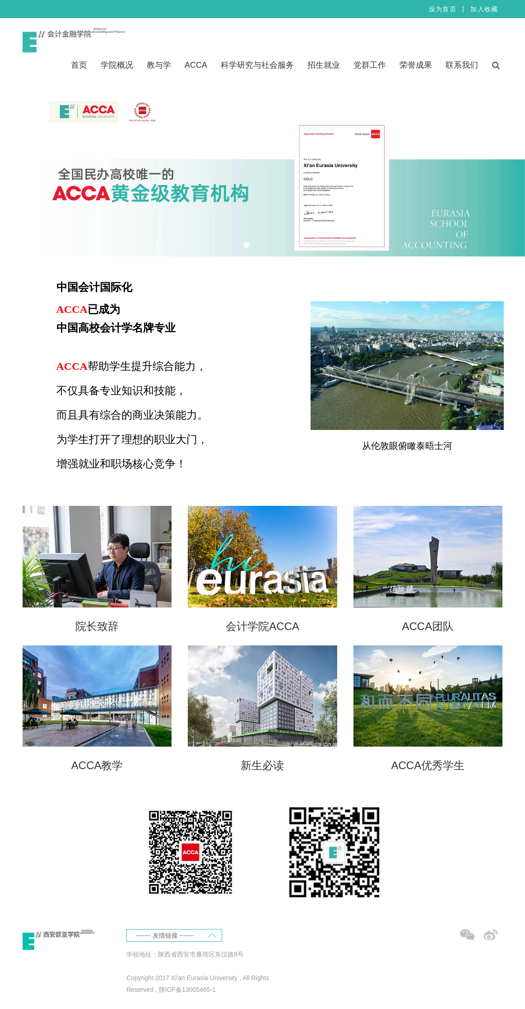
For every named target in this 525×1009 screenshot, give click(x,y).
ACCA (196, 65)
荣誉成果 (416, 65)
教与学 (159, 65)
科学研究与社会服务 (257, 65)
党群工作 (369, 65)
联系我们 (462, 65)
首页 (79, 65)
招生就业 (323, 65)
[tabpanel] (262, 175)
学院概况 (117, 65)
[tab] (246, 245)
